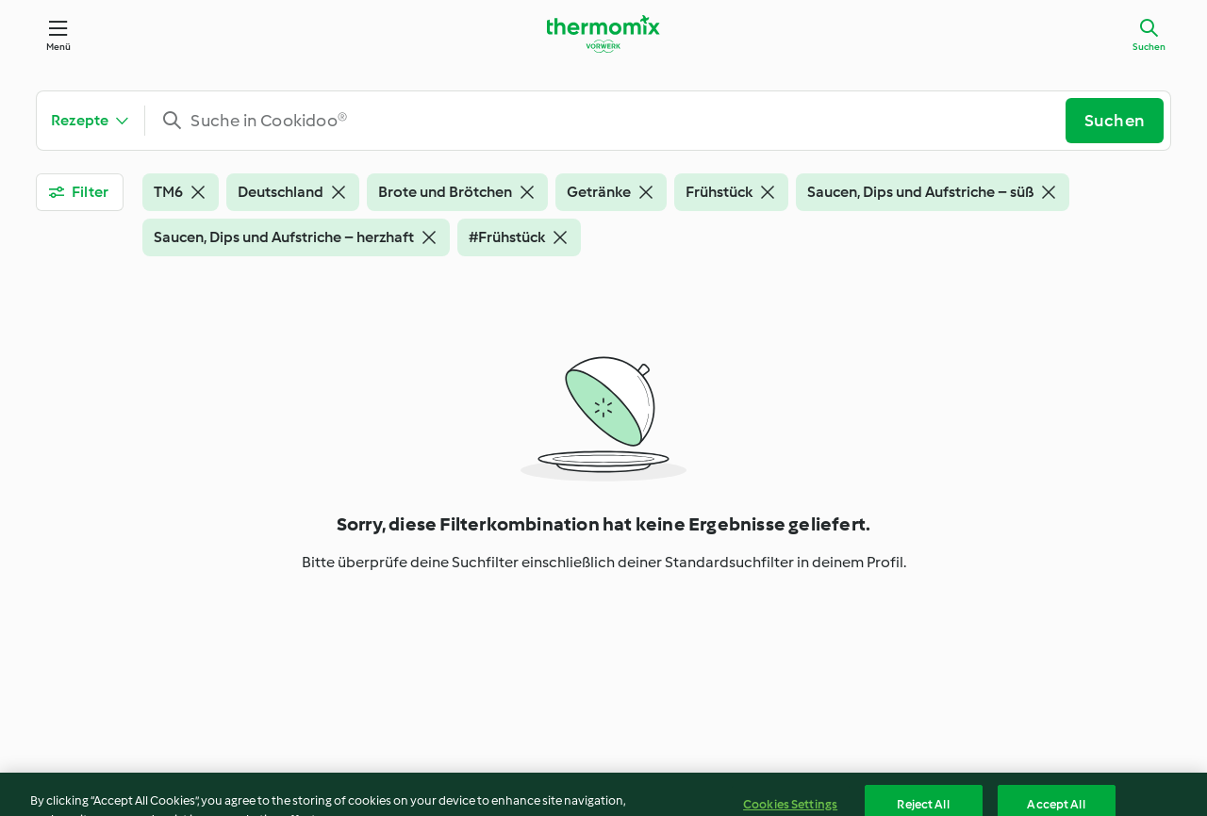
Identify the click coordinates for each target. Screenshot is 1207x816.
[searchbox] (612, 120)
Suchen (1149, 47)
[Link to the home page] (603, 34)
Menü (59, 47)
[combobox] (612, 120)
